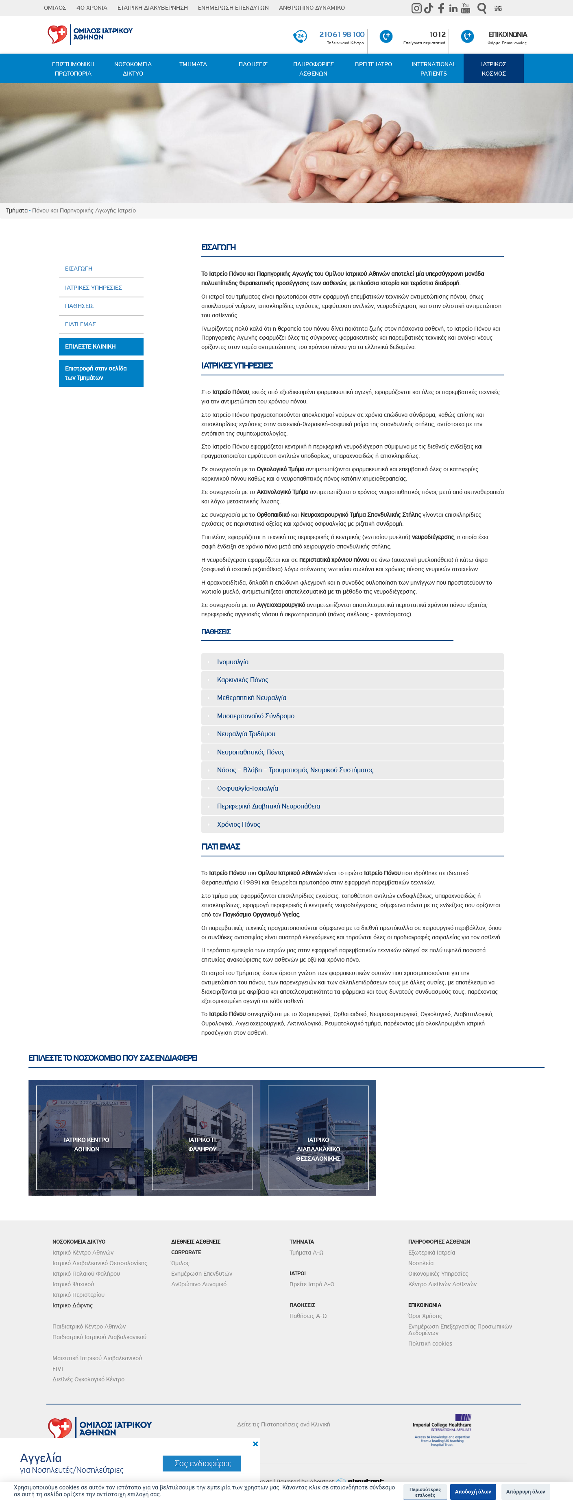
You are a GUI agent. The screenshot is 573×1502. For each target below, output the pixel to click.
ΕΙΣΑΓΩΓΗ (78, 268)
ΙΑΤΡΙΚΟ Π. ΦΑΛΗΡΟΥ (202, 1144)
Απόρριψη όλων (525, 1492)
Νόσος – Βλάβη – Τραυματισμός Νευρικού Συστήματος (295, 770)
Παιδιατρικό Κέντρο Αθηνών (89, 1326)
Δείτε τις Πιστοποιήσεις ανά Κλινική (283, 1424)
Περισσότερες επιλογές (425, 1492)
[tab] (352, 661)
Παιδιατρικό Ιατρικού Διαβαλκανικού (99, 1337)
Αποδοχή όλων (473, 1492)
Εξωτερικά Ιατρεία (431, 1252)
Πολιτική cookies (430, 1343)
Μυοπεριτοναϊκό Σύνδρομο (255, 716)
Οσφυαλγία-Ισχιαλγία (247, 788)
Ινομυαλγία (232, 662)
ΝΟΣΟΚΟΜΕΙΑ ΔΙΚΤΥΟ (133, 69)
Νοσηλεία (421, 1263)
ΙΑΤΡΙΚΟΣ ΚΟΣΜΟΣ (493, 69)
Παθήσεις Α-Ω (308, 1316)
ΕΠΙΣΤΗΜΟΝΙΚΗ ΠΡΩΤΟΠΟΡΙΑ (73, 69)
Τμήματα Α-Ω (307, 1252)
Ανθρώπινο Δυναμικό (199, 1284)
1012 (437, 34)
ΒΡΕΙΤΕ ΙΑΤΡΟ (373, 64)
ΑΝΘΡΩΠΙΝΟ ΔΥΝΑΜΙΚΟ (312, 7)
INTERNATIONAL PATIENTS (434, 69)
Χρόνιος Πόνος (238, 824)
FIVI (57, 1368)
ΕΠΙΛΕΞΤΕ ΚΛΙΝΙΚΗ (90, 346)
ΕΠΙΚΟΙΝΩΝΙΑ (508, 34)
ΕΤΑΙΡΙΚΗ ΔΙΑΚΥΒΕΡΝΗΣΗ (153, 7)
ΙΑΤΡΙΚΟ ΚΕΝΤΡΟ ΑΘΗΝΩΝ (86, 1144)
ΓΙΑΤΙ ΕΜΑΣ (80, 324)
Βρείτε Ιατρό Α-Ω (312, 1284)
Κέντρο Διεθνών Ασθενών (442, 1284)
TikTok (429, 8)
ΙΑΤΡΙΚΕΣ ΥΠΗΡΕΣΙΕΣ (93, 287)
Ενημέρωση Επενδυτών (201, 1273)
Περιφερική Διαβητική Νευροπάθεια (268, 806)
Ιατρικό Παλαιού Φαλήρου (86, 1273)
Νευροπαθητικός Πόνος (251, 752)
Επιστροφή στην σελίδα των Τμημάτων (95, 373)
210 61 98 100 (341, 34)
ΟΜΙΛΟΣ (55, 7)
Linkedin (453, 8)
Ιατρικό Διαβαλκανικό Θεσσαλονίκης (99, 1263)
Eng (498, 8)
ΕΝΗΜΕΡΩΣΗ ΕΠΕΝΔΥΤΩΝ (233, 7)
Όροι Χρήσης (425, 1316)
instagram (417, 8)
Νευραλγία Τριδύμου (246, 734)
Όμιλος (180, 1263)
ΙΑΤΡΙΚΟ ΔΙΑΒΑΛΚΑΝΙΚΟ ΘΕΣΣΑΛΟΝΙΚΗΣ (318, 1149)
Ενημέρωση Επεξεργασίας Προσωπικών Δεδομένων (460, 1330)
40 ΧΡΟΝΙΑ (91, 7)
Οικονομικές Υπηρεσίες (438, 1273)
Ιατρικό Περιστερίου (78, 1294)
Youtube (466, 8)
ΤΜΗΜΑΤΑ (193, 64)
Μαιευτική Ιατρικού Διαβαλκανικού (97, 1358)
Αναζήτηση (482, 8)
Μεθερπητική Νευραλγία (251, 698)
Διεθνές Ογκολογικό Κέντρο (88, 1379)
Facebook (441, 8)
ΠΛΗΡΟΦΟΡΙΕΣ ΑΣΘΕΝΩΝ (313, 69)
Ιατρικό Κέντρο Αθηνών (82, 1252)
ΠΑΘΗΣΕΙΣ (253, 64)
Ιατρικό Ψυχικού (73, 1284)
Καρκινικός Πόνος (242, 680)
